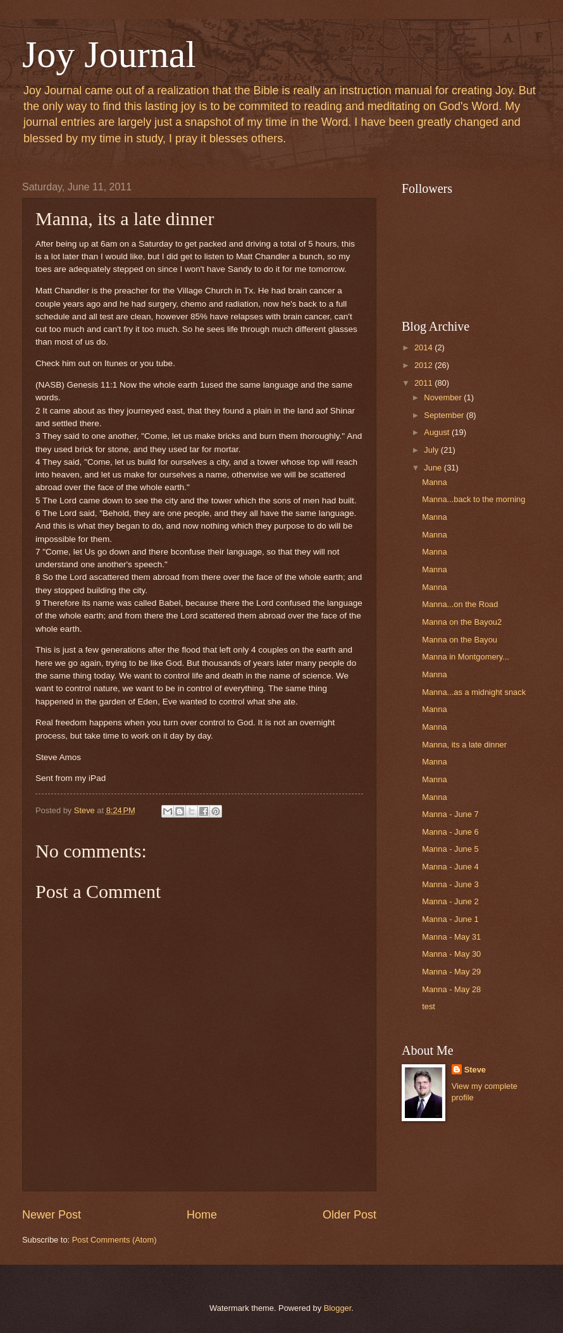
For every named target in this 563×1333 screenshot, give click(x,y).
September (445, 415)
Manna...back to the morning (473, 499)
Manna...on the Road (460, 604)
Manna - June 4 (450, 866)
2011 (424, 383)
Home (202, 1214)
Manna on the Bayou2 (462, 622)
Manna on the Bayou (459, 639)
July (432, 450)
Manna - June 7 (450, 814)
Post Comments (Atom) (114, 1239)
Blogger (338, 1308)
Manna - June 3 (450, 884)
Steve (475, 1069)
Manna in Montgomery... (465, 656)
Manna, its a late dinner (464, 744)
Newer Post (51, 1214)
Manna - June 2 (450, 901)
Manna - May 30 (451, 954)
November (444, 397)
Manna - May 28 (451, 989)
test (428, 1006)
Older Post (349, 1214)
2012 (424, 365)
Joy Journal (109, 54)
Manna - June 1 (450, 919)
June (434, 467)
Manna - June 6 (450, 832)
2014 (424, 347)
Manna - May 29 (451, 971)
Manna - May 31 (451, 937)
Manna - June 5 (450, 849)
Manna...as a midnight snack (474, 692)
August (438, 432)
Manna (434, 482)
